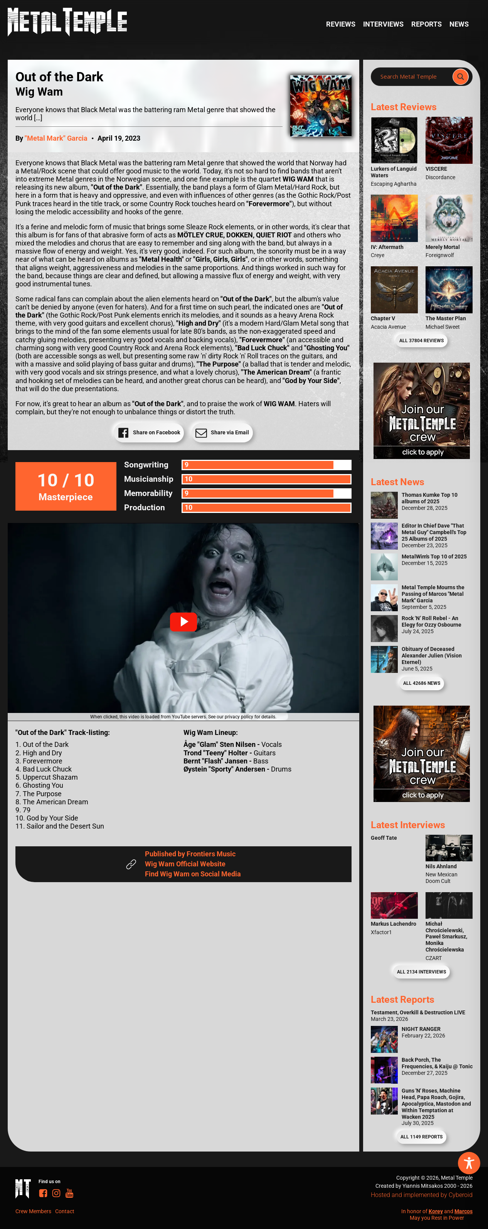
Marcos (463, 1211)
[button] (183, 622)
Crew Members (33, 1211)
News (459, 24)
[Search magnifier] (461, 77)
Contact (64, 1211)
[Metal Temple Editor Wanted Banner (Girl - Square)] (422, 457)
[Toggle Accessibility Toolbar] (469, 1163)
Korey (436, 1211)
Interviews (383, 24)
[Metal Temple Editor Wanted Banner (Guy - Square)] (422, 800)
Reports (426, 24)
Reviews (340, 24)
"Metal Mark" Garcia (56, 138)
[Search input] (414, 76)
